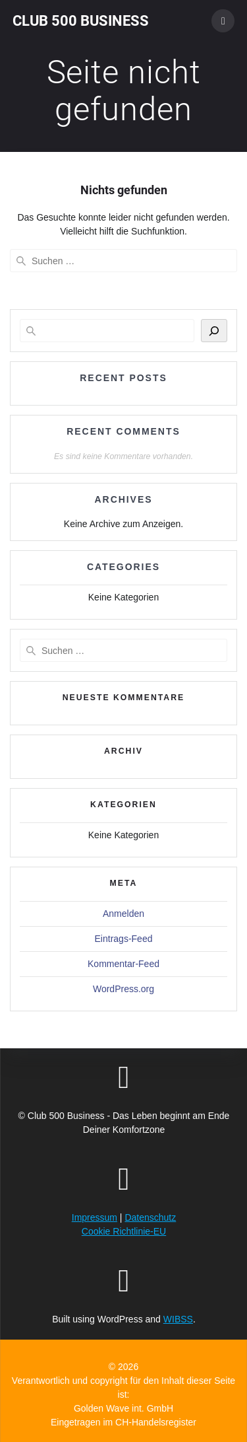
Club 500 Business (81, 20)
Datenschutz (150, 1217)
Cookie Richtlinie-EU (124, 1231)
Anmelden (123, 913)
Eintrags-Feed (124, 938)
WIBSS (178, 1319)
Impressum (94, 1217)
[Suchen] (214, 330)
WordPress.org (123, 989)
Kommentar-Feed (123, 963)
